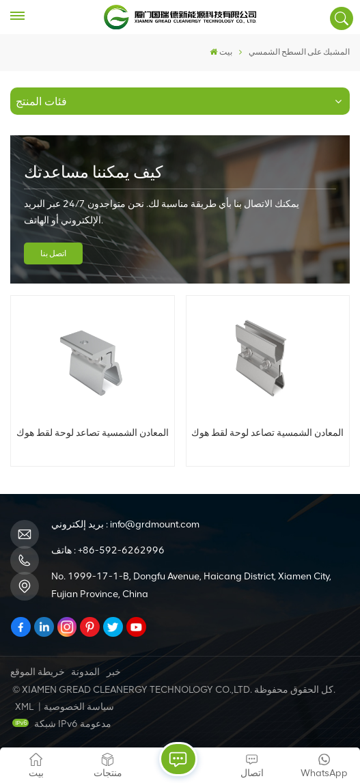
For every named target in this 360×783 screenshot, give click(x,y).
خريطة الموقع (37, 672)
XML (24, 707)
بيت (221, 52)
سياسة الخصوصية (79, 707)
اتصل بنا (53, 253)
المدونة (85, 672)
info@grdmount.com (154, 524)
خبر (114, 672)
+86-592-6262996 (121, 550)
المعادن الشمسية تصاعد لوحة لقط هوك (92, 432)
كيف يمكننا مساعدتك (93, 172)
